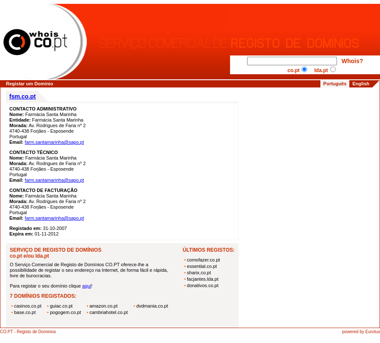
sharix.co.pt (199, 272)
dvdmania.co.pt (152, 305)
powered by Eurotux (361, 331)
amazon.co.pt (103, 305)
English (360, 83)
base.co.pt (25, 312)
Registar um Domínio (29, 83)
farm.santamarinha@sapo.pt (54, 142)
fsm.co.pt (22, 96)
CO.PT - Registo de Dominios (28, 331)
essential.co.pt (202, 266)
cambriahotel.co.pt (108, 312)
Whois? (352, 61)
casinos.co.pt (27, 305)
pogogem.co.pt (65, 312)
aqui (86, 285)
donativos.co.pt (203, 285)
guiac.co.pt (61, 305)
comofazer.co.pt (203, 259)
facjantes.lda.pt (203, 279)
